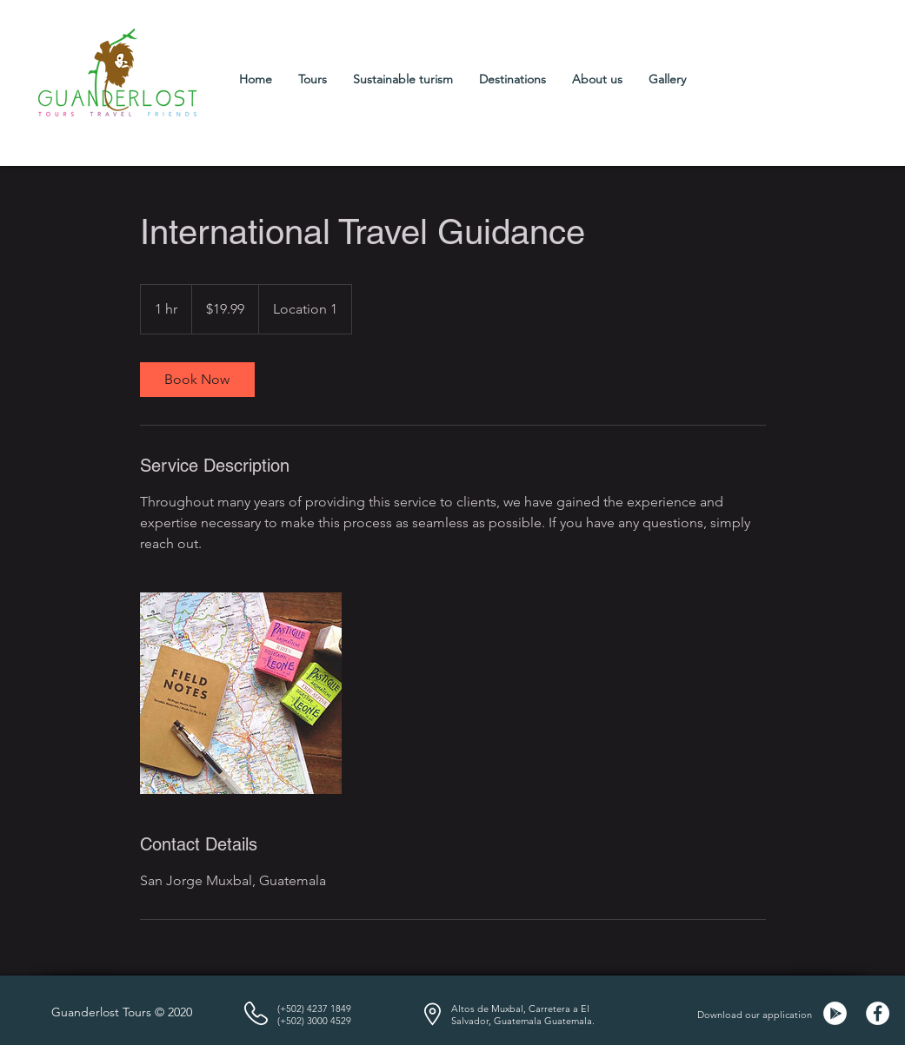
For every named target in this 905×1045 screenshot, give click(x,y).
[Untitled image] (241, 693)
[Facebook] (877, 1013)
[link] (197, 379)
